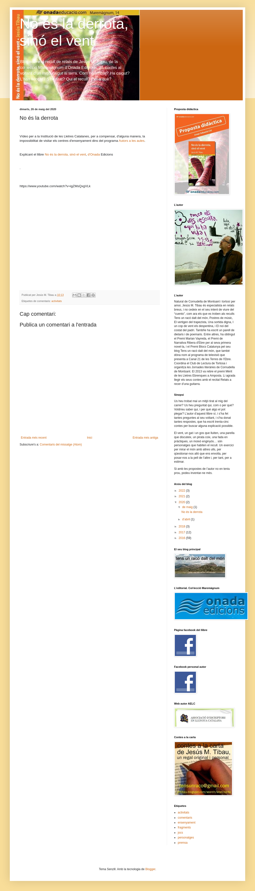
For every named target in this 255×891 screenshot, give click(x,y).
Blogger (150, 869)
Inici (89, 437)
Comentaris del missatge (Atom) (61, 444)
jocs (180, 832)
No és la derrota (191, 512)
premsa (183, 842)
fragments (184, 827)
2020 (182, 502)
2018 (182, 526)
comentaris (185, 817)
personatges (186, 837)
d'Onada (94, 154)
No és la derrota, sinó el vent (65, 154)
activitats (56, 301)
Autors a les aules (131, 141)
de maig (187, 507)
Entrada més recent (34, 437)
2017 (182, 532)
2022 (182, 490)
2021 (182, 496)
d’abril (186, 519)
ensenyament (186, 822)
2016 (182, 538)
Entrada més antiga (145, 437)
